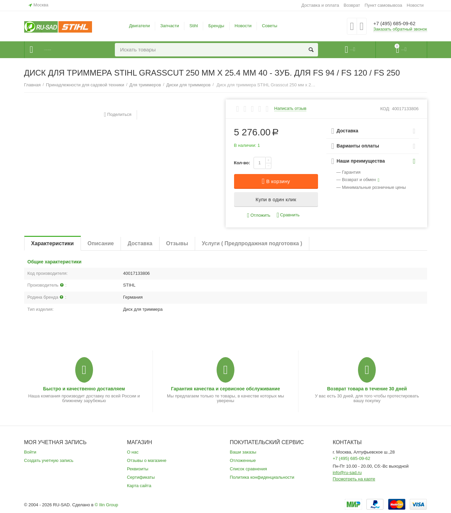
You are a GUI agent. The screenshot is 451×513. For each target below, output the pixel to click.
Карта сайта (139, 485)
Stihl (193, 25)
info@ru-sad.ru (347, 472)
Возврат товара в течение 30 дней (367, 388)
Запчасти (169, 25)
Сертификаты (141, 477)
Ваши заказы (243, 452)
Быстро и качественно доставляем (84, 388)
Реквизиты (137, 468)
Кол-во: (242, 162)
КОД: (385, 108)
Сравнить (288, 215)
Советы (269, 25)
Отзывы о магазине (147, 460)
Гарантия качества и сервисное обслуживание (225, 388)
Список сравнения (248, 468)
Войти (30, 452)
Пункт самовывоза (383, 5)
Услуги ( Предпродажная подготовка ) (252, 243)
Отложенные (243, 460)
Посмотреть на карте (354, 478)
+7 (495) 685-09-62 (399, 23)
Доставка (140, 243)
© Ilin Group (106, 504)
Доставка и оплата (320, 5)
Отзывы (177, 243)
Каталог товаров (65, 49)
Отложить (258, 215)
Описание (101, 243)
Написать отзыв (290, 108)
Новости (415, 5)
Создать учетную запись (49, 460)
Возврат (352, 5)
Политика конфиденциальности (262, 477)
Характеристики (52, 243)
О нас (133, 452)
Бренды (216, 25)
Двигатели (139, 25)
